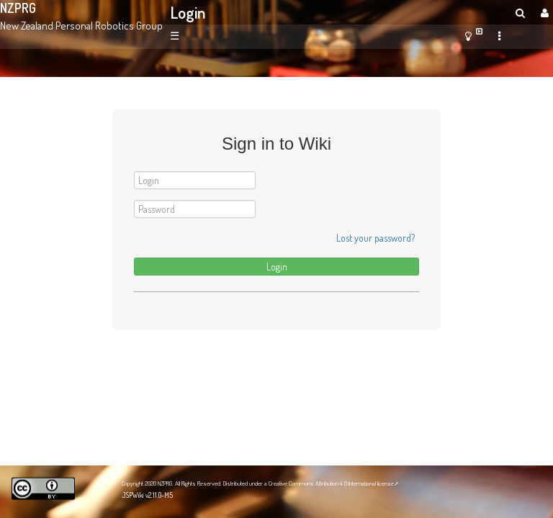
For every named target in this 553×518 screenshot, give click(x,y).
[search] (520, 12)
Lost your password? (375, 238)
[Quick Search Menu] (520, 12)
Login (188, 12)
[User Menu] (543, 12)
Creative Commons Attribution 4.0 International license (331, 483)
